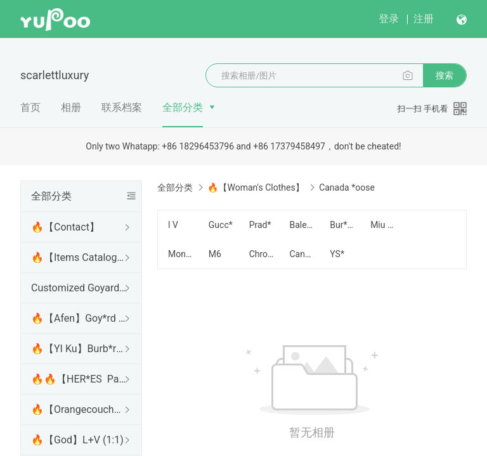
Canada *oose (302, 254)
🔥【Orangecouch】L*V (78, 409)
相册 (71, 107)
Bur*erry (342, 225)
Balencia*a (302, 225)
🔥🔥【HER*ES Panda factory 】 (78, 379)
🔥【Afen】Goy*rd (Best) (78, 318)
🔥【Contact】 (65, 227)
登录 (389, 19)
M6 (215, 254)
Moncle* (180, 254)
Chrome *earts (262, 254)
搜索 (444, 75)
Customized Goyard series (78, 288)
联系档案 (121, 107)
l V (173, 225)
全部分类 (182, 107)
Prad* (260, 225)
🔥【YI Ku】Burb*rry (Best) (78, 349)
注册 (423, 19)
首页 (30, 107)
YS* (337, 254)
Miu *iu (383, 225)
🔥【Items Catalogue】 (78, 257)
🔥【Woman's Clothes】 (255, 187)
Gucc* (221, 225)
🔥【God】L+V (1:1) (77, 440)
